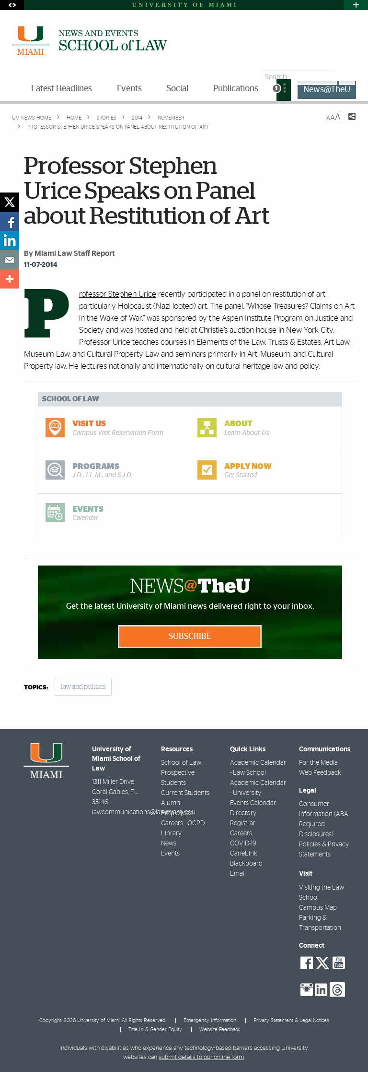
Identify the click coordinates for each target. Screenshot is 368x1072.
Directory (243, 813)
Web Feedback (320, 773)
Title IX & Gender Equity (155, 1029)
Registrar (242, 823)
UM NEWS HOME (31, 117)
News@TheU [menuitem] (326, 89)
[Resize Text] (333, 117)
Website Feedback (219, 1029)
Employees (177, 813)
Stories (105, 117)
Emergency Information (210, 1020)
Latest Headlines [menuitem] (61, 88)
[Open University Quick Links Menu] (356, 5)
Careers (241, 833)
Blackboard (246, 863)
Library (171, 833)
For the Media (318, 762)
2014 (136, 117)
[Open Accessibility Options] (12, 5)
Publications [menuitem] (235, 88)
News (168, 843)
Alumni (171, 803)
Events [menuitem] (129, 88)
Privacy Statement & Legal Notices (291, 1020)
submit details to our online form (201, 1057)
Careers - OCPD (183, 823)
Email (238, 873)
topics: (36, 688)
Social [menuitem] (177, 88)
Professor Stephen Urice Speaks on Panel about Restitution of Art (118, 127)
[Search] (347, 77)
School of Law (181, 762)
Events (170, 853)
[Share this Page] (346, 122)
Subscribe (190, 636)
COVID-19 (243, 843)
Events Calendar (253, 803)
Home (73, 117)
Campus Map (318, 907)
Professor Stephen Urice (117, 294)
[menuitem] (283, 90)
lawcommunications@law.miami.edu (144, 812)
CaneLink (243, 853)
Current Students (185, 793)
